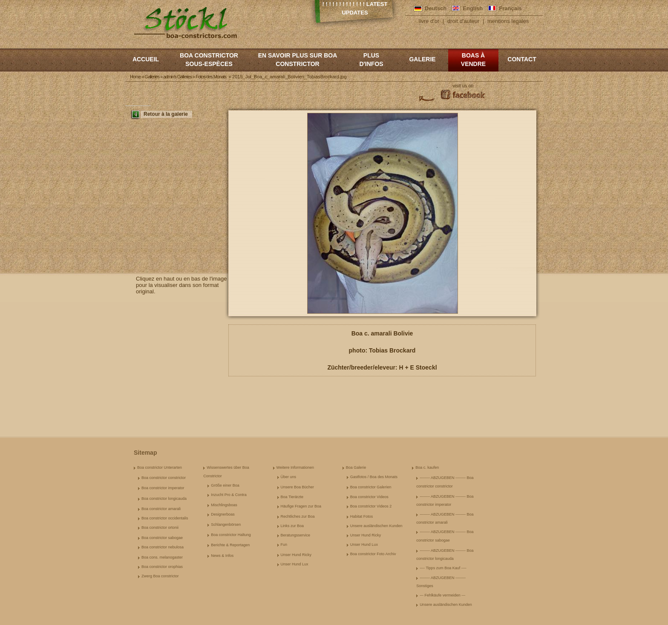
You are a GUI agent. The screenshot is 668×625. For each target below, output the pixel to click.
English (473, 8)
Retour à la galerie (166, 114)
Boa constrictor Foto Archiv (373, 554)
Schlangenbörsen (226, 524)
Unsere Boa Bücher (297, 487)
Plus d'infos (371, 59)
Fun (284, 544)
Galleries (152, 76)
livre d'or (429, 21)
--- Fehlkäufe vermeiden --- (442, 595)
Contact (521, 59)
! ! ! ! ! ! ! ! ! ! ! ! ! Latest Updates (355, 8)
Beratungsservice (296, 535)
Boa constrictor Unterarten (159, 467)
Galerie (422, 59)
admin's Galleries (177, 76)
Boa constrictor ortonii (160, 527)
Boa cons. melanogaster (162, 557)
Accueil (145, 59)
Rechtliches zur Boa (298, 516)
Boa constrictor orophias (162, 567)
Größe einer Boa (225, 485)
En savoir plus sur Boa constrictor (297, 59)
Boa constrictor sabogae (162, 538)
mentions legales (508, 21)
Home (135, 76)
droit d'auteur (463, 21)
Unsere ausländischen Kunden (376, 526)
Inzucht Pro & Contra (229, 495)
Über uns (289, 477)
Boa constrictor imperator (162, 488)
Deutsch (435, 8)
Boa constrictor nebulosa (162, 547)
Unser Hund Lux (294, 564)
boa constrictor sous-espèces (209, 59)
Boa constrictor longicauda (164, 498)
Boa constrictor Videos (369, 497)
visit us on (463, 85)
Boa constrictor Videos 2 (371, 506)
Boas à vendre (473, 59)
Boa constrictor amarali (161, 509)
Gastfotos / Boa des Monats (373, 477)
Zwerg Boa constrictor (160, 576)
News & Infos (222, 555)
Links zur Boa (292, 526)
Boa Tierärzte (292, 497)
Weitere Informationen (295, 467)
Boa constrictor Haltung (231, 535)
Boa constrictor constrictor (163, 478)
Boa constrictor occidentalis (164, 518)
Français (510, 8)
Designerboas (223, 514)
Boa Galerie (356, 467)
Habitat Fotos (361, 516)
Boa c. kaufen (427, 467)
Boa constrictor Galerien (371, 487)
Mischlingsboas (224, 505)
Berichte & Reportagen (230, 545)
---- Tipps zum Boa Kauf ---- (443, 568)
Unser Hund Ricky (296, 555)
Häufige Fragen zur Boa (301, 506)
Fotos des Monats (211, 76)
